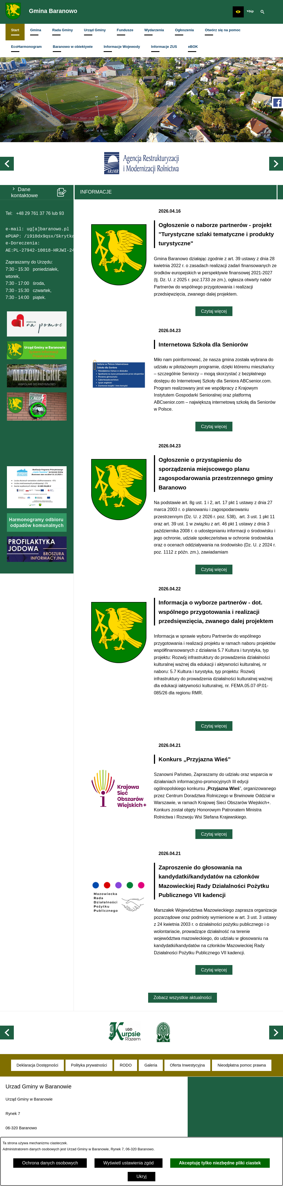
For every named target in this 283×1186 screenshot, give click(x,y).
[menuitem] (15, 32)
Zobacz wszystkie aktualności (183, 997)
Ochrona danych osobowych (50, 1163)
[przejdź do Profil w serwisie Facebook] (277, 102)
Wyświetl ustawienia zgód (128, 1163)
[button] (238, 11)
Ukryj (141, 1176)
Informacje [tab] (96, 192)
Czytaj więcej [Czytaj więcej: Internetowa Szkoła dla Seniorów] (214, 426)
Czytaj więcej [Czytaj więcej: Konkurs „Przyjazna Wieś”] (214, 834)
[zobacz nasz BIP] (250, 11)
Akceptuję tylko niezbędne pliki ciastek (220, 1163)
